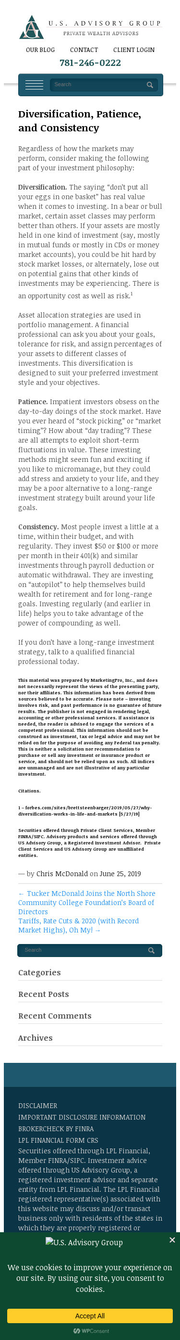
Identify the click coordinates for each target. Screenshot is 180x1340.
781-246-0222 (90, 62)
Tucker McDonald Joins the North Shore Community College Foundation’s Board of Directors (87, 902)
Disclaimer (37, 1105)
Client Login (134, 49)
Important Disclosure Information (81, 1117)
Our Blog (40, 49)
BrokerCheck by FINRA (56, 1128)
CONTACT (84, 49)
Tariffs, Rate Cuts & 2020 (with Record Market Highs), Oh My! (78, 925)
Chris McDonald (62, 873)
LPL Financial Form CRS (58, 1140)
